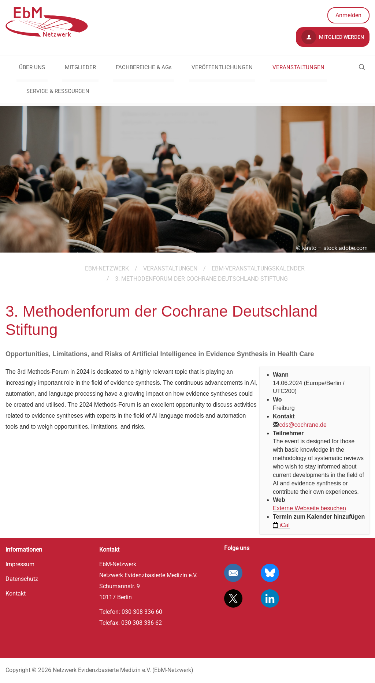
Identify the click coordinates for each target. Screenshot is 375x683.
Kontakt (15, 593)
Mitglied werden (332, 37)
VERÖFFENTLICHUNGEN (222, 67)
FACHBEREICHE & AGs (144, 67)
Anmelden (348, 15)
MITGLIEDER (80, 67)
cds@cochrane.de (303, 425)
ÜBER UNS (32, 67)
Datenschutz (21, 578)
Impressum (19, 564)
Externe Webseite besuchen (309, 508)
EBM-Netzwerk (107, 268)
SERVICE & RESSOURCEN (57, 91)
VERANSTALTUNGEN (298, 67)
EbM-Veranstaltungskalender (258, 268)
